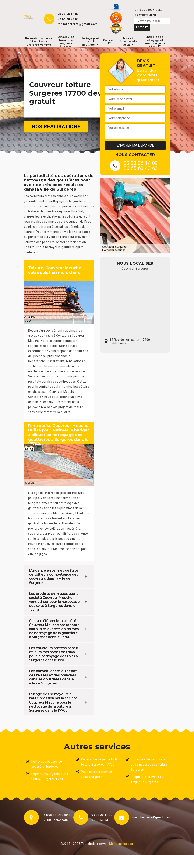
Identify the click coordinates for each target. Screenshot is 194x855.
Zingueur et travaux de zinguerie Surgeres (66, 41)
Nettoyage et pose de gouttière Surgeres (46, 764)
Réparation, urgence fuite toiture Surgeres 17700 (49, 776)
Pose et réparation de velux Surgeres (96, 774)
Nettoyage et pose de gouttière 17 (90, 41)
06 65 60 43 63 (68, 19)
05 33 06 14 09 (68, 14)
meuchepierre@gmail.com (78, 24)
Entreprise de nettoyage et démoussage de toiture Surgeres (149, 764)
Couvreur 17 (109, 41)
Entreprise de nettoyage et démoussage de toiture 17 (154, 41)
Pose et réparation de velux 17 (128, 41)
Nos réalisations (56, 126)
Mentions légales (121, 843)
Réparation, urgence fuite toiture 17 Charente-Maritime (38, 41)
